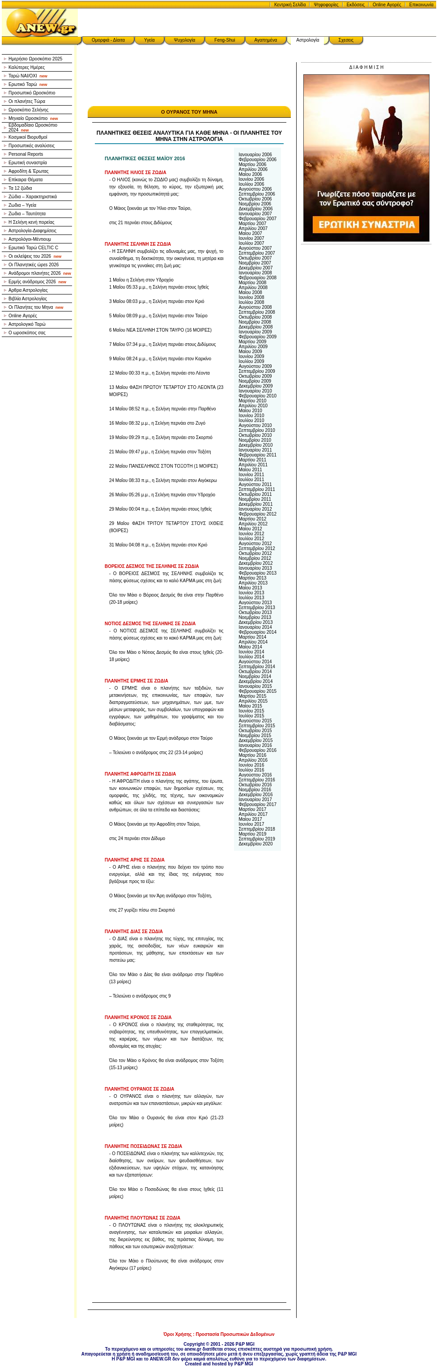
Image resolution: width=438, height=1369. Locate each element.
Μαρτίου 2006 (252, 164)
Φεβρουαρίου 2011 (257, 454)
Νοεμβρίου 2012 (254, 558)
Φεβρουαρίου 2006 (257, 159)
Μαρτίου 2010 (252, 400)
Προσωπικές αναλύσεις (32, 145)
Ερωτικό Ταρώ (28, 84)
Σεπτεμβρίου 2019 (256, 838)
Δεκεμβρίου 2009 (255, 386)
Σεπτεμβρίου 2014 (256, 666)
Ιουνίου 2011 (251, 474)
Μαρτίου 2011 (252, 459)
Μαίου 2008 (250, 292)
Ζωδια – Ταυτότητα (27, 213)
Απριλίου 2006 (253, 169)
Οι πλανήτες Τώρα (27, 101)
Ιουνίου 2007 (251, 238)
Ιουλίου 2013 (251, 597)
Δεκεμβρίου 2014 (255, 681)
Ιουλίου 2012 (251, 538)
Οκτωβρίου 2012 (255, 553)
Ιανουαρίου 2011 (255, 450)
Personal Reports (26, 154)
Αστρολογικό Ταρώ (27, 324)
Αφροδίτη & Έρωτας (29, 171)
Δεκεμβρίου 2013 (255, 622)
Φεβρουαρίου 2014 (257, 632)
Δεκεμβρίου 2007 (255, 267)
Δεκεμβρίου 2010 (255, 445)
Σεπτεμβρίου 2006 (256, 194)
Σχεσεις (346, 40)
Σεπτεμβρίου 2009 (256, 371)
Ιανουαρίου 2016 (255, 745)
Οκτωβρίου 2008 (255, 317)
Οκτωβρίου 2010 (255, 435)
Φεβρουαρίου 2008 (257, 277)
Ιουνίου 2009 (251, 356)
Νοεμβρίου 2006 (254, 203)
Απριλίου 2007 (253, 228)
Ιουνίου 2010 (251, 415)
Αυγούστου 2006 (255, 189)
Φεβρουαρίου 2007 (257, 218)
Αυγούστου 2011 (255, 484)
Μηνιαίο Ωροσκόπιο (33, 118)
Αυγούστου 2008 (255, 307)
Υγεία (149, 40)
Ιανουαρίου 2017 (255, 799)
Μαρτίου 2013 (252, 578)
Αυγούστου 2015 (255, 720)
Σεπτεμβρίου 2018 (256, 829)
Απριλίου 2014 (253, 642)
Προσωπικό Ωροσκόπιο (32, 92)
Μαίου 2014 (250, 646)
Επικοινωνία (421, 4)
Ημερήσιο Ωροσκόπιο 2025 (35, 58)
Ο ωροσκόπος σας (27, 332)
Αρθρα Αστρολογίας (28, 290)
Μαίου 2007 (250, 233)
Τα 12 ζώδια (20, 188)
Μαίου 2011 (250, 469)
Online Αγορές (387, 4)
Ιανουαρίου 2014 (255, 627)
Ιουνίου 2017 (251, 824)
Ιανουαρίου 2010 (255, 390)
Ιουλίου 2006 (251, 184)
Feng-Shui (224, 40)
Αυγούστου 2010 (255, 425)
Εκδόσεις (356, 4)
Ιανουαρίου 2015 (255, 686)
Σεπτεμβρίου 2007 (256, 253)
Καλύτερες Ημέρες (27, 67)
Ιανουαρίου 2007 (255, 213)
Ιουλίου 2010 (251, 420)
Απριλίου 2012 (253, 523)
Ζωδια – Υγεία (22, 205)
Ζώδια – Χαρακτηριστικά (33, 196)
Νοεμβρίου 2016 (254, 789)
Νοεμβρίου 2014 (254, 676)
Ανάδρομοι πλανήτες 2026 (40, 273)
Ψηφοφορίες (326, 4)
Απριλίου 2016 (253, 760)
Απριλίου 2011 (253, 464)
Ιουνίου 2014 (251, 651)
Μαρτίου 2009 (252, 341)
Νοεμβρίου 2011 (254, 499)
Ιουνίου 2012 (251, 533)
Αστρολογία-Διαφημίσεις (32, 230)
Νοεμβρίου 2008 (254, 322)
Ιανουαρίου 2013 (255, 568)
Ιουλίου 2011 (251, 479)
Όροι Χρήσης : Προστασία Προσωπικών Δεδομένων (218, 1334)
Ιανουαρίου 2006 (255, 154)
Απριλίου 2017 (253, 814)
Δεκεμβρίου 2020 (255, 843)
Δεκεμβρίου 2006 (255, 208)
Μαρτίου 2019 (252, 834)
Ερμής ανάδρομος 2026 (37, 281)
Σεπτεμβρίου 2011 (256, 489)
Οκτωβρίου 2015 (255, 730)
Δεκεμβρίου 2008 (255, 326)
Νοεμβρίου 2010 (254, 440)
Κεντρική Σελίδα (290, 4)
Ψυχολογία (185, 40)
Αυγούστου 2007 (255, 248)
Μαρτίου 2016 (252, 755)
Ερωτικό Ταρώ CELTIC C (33, 247)
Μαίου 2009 (250, 351)
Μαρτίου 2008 (252, 282)
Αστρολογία (307, 40)
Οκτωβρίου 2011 (255, 494)
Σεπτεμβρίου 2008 (256, 312)
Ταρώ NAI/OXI (28, 75)
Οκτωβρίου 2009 (255, 376)
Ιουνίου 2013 (251, 592)
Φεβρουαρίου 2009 (257, 336)
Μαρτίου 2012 (252, 518)
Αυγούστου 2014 (255, 661)
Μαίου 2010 (250, 410)
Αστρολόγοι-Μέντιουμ (30, 239)
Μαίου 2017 (250, 819)
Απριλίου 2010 (253, 405)
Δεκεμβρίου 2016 (255, 794)
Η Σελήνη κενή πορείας (32, 222)
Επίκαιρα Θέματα (26, 179)
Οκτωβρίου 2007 (255, 258)
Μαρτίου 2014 (252, 637)
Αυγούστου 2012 (255, 543)
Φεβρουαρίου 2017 (257, 804)
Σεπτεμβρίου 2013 (256, 607)
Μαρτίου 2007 (252, 223)
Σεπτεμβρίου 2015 (256, 725)
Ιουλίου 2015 (251, 715)
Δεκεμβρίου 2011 (255, 504)
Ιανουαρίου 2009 (255, 331)
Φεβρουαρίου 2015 (257, 691)
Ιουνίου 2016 (251, 765)
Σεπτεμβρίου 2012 (256, 548)
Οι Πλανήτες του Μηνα (36, 307)
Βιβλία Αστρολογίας (28, 298)
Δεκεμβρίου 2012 (255, 563)
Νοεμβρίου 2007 (254, 262)
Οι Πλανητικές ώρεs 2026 (34, 264)
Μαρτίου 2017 (252, 809)
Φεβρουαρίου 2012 (257, 514)
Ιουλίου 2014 (251, 656)
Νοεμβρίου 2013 (254, 617)
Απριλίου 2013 (253, 582)
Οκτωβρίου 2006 (255, 198)
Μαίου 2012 (250, 528)
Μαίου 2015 (250, 706)
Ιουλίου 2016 (251, 770)
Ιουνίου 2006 (251, 179)
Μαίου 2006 (250, 174)
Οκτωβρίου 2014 (255, 671)
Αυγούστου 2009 (255, 366)
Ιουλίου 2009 (251, 361)
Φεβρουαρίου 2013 (257, 573)
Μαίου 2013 (250, 587)
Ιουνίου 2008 (251, 297)
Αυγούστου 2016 (255, 774)
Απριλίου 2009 (253, 346)
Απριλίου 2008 (253, 287)
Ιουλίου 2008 (251, 302)
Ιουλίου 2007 (251, 243)
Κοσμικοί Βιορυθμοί (28, 137)
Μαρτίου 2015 (252, 696)
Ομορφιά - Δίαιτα (108, 40)
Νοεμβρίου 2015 (254, 735)
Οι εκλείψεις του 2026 (35, 256)
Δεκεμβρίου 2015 (255, 740)
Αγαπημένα (266, 40)
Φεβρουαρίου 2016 (257, 750)
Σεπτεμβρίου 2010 (256, 430)
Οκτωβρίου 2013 (255, 612)
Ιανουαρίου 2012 (255, 509)
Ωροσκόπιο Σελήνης (28, 109)
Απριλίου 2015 (253, 701)
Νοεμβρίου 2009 (254, 381)
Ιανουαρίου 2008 (255, 272)
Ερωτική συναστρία (28, 162)
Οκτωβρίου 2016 (255, 784)
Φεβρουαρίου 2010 (257, 395)
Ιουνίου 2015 (251, 710)
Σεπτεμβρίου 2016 (256, 779)
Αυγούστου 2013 (255, 602)
